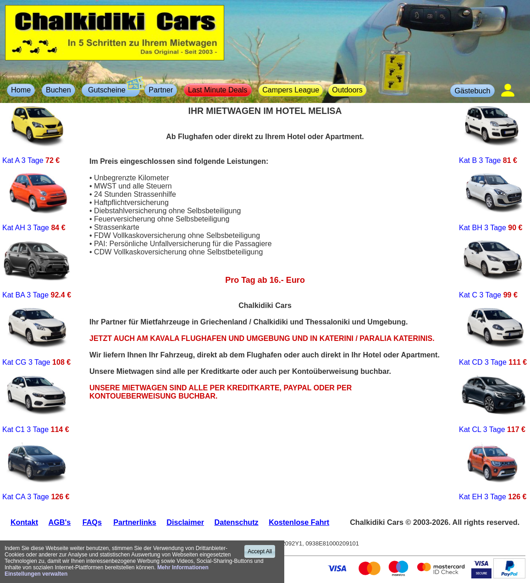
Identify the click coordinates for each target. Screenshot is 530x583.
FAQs (92, 522)
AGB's (60, 522)
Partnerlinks (134, 522)
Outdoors (347, 90)
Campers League (290, 90)
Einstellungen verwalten (36, 574)
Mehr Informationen (183, 567)
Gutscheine (113, 89)
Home (21, 90)
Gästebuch (472, 90)
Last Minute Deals (217, 90)
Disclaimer (185, 522)
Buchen (58, 90)
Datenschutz (237, 522)
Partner (161, 90)
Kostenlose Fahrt (299, 522)
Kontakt (24, 522)
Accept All (260, 551)
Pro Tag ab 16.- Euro (265, 280)
